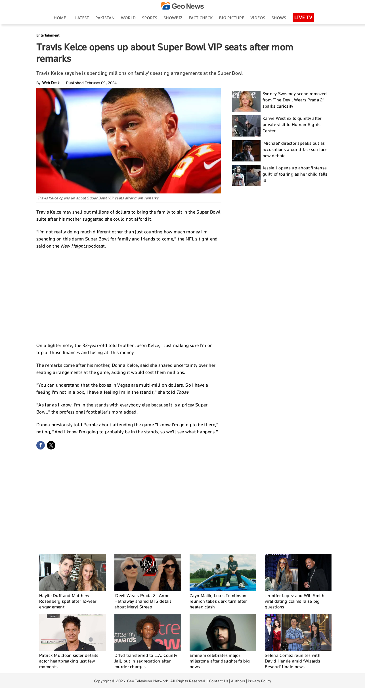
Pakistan (105, 17)
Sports (149, 17)
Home (60, 17)
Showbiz (172, 17)
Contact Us (218, 681)
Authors (238, 681)
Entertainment (47, 35)
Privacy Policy (259, 681)
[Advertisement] (128, 295)
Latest (82, 17)
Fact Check (201, 17)
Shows (279, 17)
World (128, 17)
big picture (231, 17)
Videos (257, 17)
